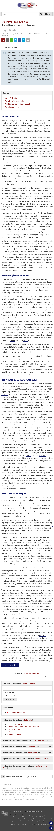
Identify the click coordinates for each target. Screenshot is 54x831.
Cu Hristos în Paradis (14, 729)
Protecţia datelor (33, 824)
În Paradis (28, 720)
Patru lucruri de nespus (13, 107)
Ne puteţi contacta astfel (17, 824)
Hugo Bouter (32, 752)
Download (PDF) (10, 699)
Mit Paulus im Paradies (31, 673)
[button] (51, 823)
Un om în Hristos (11, 98)
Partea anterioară (10, 665)
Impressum (44, 824)
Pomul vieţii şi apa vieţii (15, 724)
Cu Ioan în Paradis (13, 732)
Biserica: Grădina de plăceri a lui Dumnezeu (23, 727)
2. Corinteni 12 (40, 740)
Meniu (48, 14)
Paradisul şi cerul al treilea (15, 101)
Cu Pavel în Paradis (14, 734)
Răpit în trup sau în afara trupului (17, 104)
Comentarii (32, 746)
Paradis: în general (41, 758)
